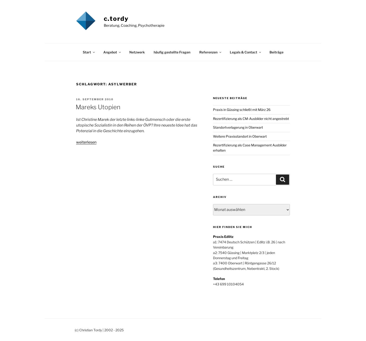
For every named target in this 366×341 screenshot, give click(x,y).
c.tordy (116, 18)
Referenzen (210, 52)
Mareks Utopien (98, 107)
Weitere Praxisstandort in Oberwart (240, 136)
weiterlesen (86, 142)
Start (89, 52)
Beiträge (276, 52)
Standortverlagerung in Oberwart (238, 127)
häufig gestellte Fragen (172, 52)
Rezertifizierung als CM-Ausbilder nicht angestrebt (251, 119)
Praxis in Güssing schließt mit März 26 (241, 110)
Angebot (112, 52)
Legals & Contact (246, 52)
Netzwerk (137, 52)
